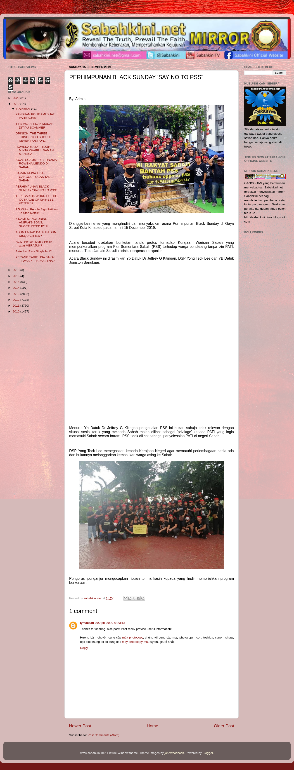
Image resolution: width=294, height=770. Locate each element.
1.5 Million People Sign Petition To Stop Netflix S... (37, 211)
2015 (16, 282)
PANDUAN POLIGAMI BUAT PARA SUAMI (35, 116)
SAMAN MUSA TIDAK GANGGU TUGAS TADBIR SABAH (36, 176)
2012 (16, 299)
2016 (16, 276)
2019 (16, 104)
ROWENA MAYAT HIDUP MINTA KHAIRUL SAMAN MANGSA (35, 150)
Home (152, 725)
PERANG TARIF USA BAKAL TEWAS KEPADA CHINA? (35, 259)
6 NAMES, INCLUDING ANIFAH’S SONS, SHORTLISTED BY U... (33, 222)
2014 (16, 287)
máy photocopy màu (135, 641)
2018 (16, 270)
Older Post (224, 725)
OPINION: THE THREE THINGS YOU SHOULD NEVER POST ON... (34, 137)
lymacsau (87, 622)
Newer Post (80, 725)
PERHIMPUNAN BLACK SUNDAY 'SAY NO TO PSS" (36, 188)
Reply (84, 648)
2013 (16, 294)
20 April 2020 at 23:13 (110, 622)
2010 (16, 311)
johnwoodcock (174, 753)
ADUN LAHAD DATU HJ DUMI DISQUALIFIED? (36, 233)
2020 (16, 98)
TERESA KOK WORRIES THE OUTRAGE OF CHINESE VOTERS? (36, 199)
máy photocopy (132, 637)
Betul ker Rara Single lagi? (34, 251)
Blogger (208, 753)
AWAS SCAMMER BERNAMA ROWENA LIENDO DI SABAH (36, 163)
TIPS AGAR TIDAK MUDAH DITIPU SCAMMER (35, 125)
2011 (16, 305)
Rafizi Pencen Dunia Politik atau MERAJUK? (34, 243)
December (23, 109)
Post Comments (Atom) (103, 735)
